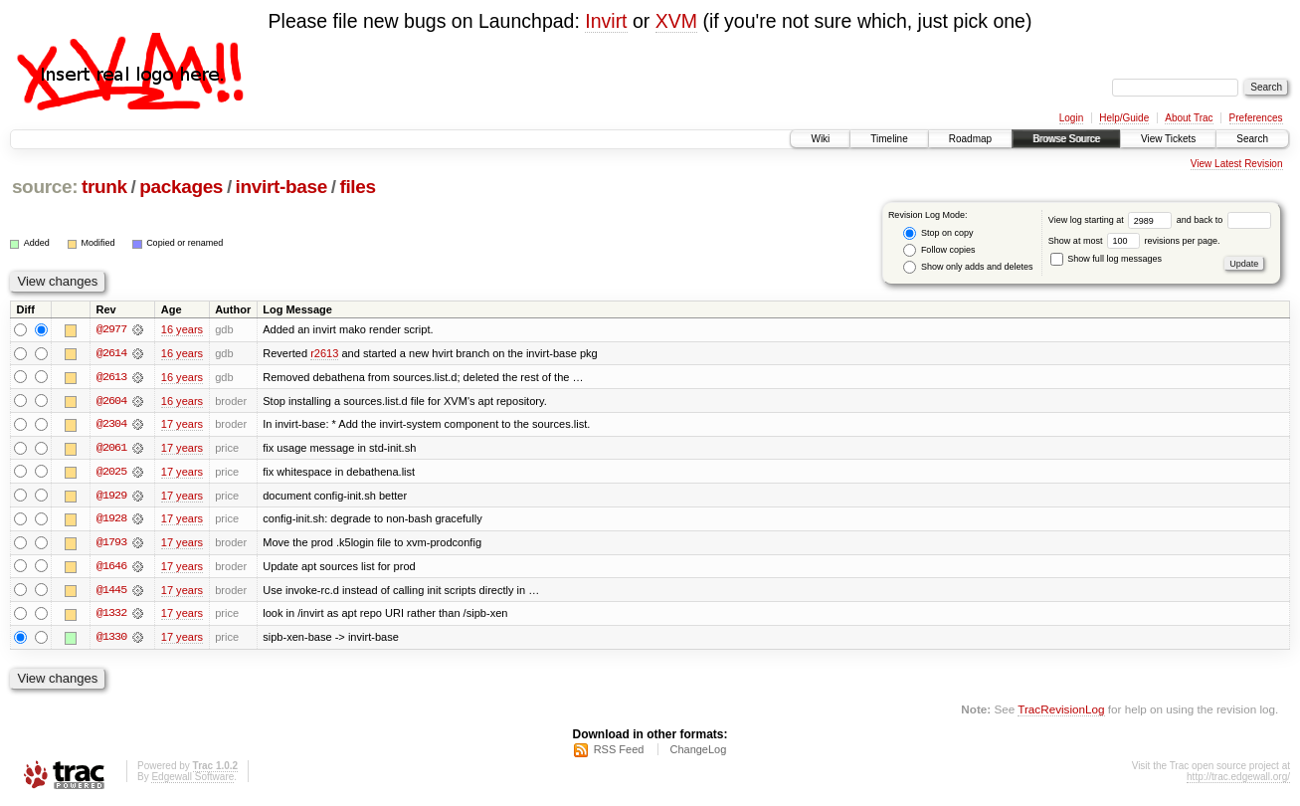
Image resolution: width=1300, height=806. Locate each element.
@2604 (111, 401)
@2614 (111, 353)
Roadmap (970, 138)
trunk (104, 186)
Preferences (1256, 117)
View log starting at (1112, 220)
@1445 (111, 592)
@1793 (111, 544)
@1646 (111, 568)
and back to (1224, 220)
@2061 (111, 449)
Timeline (888, 138)
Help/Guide (1124, 117)
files (357, 186)
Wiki (820, 138)
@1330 (111, 640)
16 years (182, 329)
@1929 (111, 496)
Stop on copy (938, 233)
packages (181, 186)
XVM (676, 21)
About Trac (1188, 117)
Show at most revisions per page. (1134, 241)
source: (45, 186)
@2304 (111, 425)
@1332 (111, 616)
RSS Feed (619, 752)
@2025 (111, 473)
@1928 (111, 520)
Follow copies (939, 250)
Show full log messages (1106, 259)
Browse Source (1066, 138)
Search (1252, 138)
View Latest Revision (1237, 163)
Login (1071, 117)
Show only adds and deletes (967, 267)
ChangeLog (697, 752)
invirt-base (281, 186)
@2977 (111, 329)
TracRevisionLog (1061, 711)
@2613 (111, 377)
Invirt (606, 21)
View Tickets (1168, 138)
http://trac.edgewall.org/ (1238, 779)
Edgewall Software (192, 779)
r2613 (324, 353)
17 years (182, 425)
